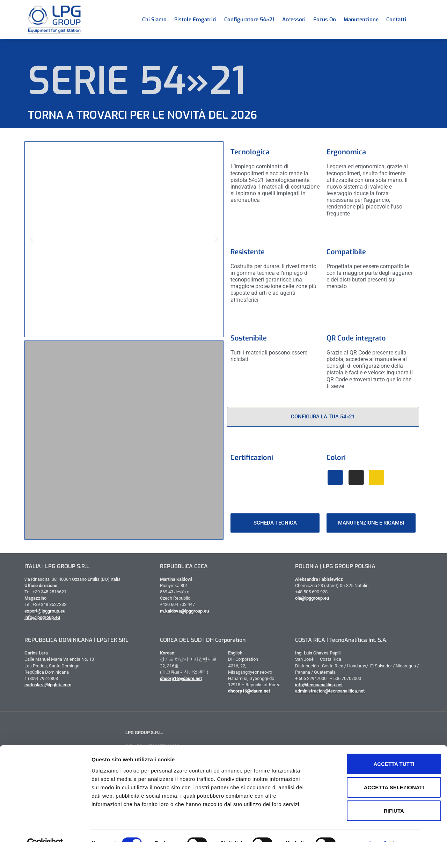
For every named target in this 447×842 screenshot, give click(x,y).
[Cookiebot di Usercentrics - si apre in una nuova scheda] (45, 828)
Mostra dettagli (367, 828)
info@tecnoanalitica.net (319, 684)
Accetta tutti (371, 749)
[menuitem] (414, 20)
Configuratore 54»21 (249, 19)
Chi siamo (154, 19)
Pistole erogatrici (195, 19)
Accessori (294, 19)
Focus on (324, 19)
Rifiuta (371, 796)
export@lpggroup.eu (44, 611)
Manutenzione (361, 19)
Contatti (396, 19)
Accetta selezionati (371, 772)
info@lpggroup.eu (42, 617)
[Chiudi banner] (436, 741)
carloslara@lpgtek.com (47, 684)
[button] (31, 239)
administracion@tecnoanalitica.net (330, 691)
